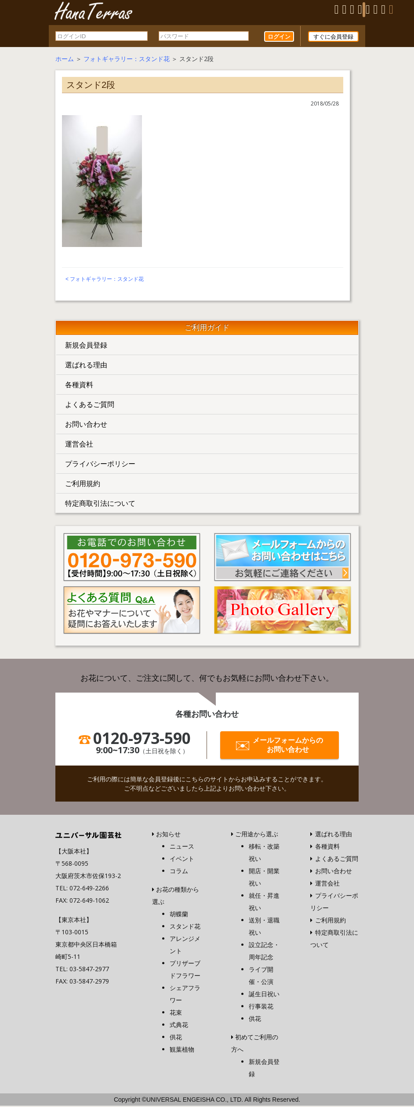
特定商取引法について (100, 504)
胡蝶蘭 (179, 915)
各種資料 (79, 386)
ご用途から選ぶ (256, 835)
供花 (176, 1038)
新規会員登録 (86, 346)
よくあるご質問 (89, 405)
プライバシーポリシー (100, 465)
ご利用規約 (82, 485)
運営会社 (79, 445)
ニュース (182, 847)
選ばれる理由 (86, 366)
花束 (176, 1013)
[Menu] (364, 9)
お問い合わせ (86, 425)
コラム (179, 872)
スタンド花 (185, 927)
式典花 (179, 1026)
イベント (182, 860)
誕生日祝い (264, 995)
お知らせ (168, 835)
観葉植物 (182, 1050)
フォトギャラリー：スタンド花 (127, 60)
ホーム (64, 60)
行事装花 (261, 1007)
